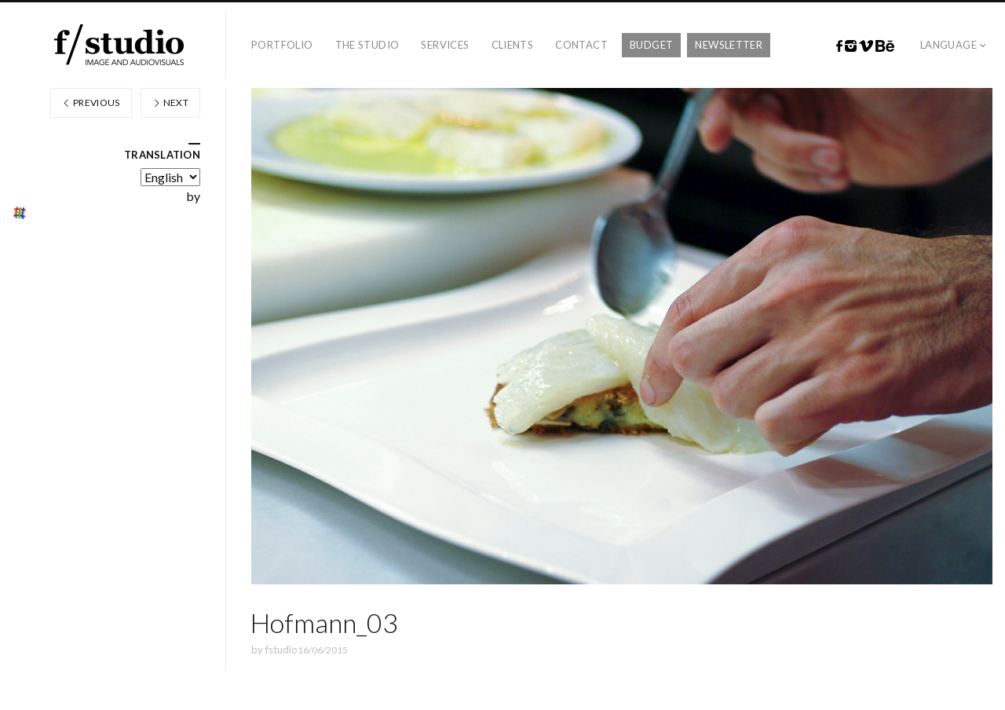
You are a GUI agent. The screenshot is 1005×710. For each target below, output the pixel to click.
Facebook (839, 46)
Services (445, 44)
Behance (884, 46)
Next (170, 102)
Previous (91, 102)
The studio (367, 44)
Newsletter (728, 44)
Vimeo (866, 46)
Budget (651, 44)
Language (948, 44)
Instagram (851, 46)
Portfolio (282, 44)
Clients (513, 44)
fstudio (281, 649)
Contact (581, 44)
